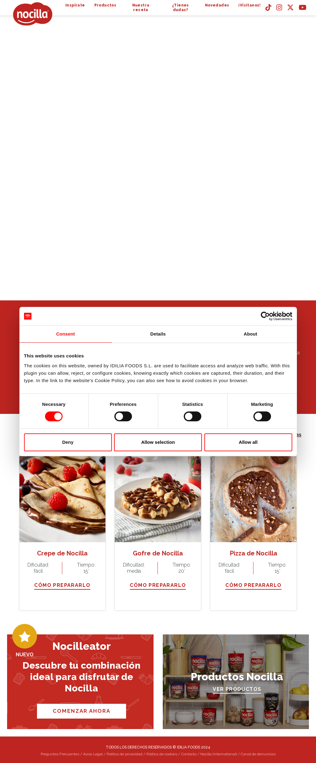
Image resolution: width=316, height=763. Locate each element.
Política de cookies (161, 754)
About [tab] (250, 333)
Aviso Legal (93, 754)
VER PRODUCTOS (237, 689)
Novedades (217, 5)
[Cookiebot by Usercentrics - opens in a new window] (265, 316)
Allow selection (158, 442)
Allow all (248, 442)
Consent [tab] (65, 333)
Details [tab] (158, 333)
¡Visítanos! (249, 5)
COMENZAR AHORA (81, 711)
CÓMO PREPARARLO (62, 585)
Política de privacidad (124, 754)
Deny (68, 442)
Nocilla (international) (218, 754)
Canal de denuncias (258, 754)
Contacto (188, 754)
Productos (105, 5)
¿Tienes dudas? (180, 7)
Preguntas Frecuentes (60, 754)
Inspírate (75, 5)
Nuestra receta (141, 7)
